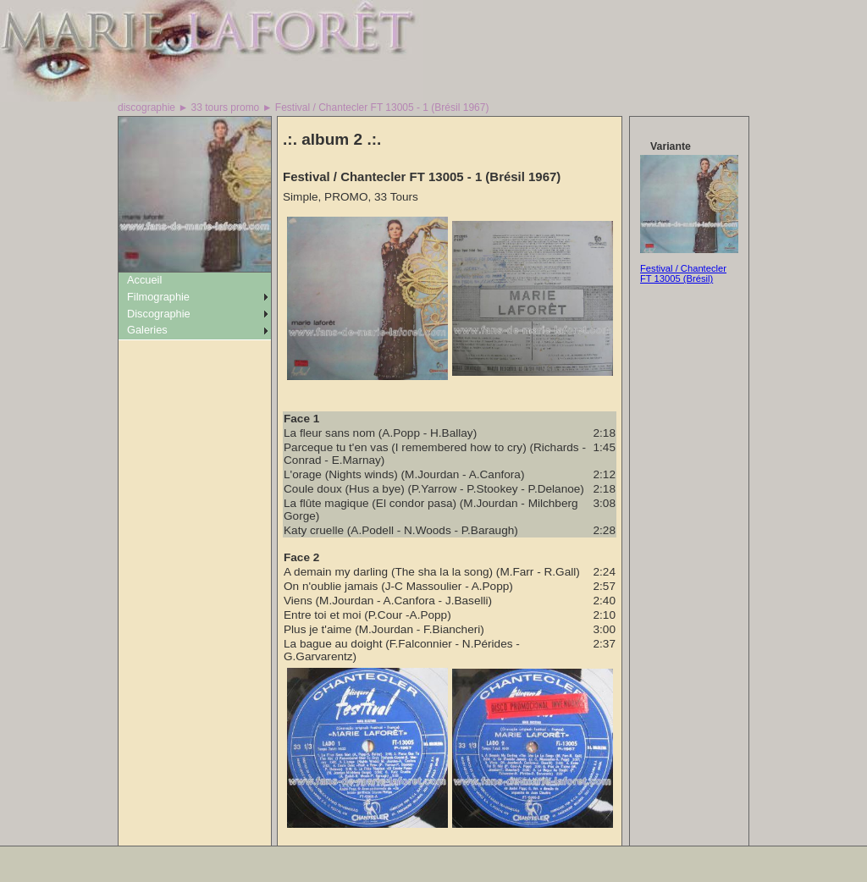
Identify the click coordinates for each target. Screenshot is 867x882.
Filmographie (158, 296)
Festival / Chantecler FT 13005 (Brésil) (683, 273)
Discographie (159, 313)
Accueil (144, 279)
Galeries (147, 329)
